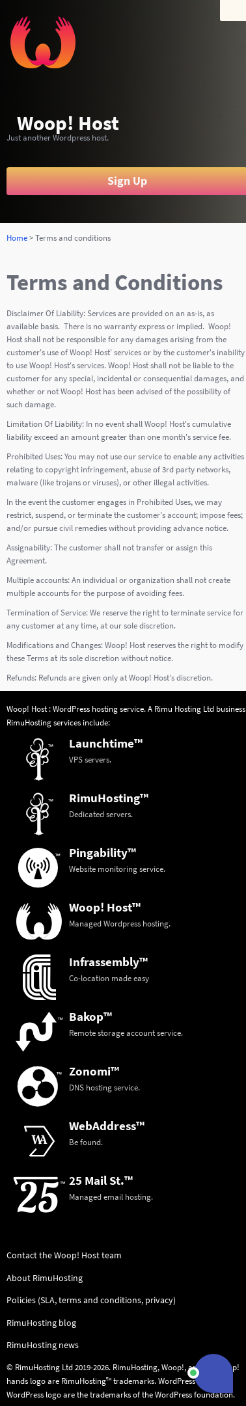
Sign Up (127, 181)
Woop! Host (68, 123)
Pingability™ (102, 852)
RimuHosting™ (108, 797)
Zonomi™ (94, 1071)
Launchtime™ (106, 743)
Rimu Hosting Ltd (184, 708)
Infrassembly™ (108, 961)
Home (17, 238)
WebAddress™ (106, 1125)
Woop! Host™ (105, 907)
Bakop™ (90, 1016)
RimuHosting (29, 722)
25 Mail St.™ (101, 1180)
